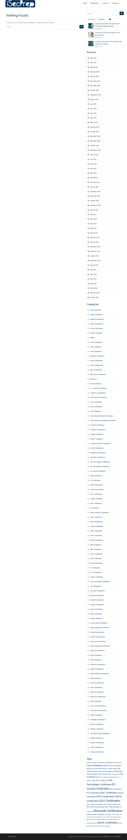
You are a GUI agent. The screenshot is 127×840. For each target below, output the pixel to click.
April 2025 (93, 118)
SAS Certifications (96, 701)
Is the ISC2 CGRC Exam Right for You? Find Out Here (107, 34)
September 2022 (95, 260)
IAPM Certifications (96, 531)
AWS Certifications (96, 370)
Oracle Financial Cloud (97, 637)
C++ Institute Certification (98, 388)
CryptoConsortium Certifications (100, 443)
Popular (91, 19)
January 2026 (94, 76)
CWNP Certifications (96, 448)
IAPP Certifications (96, 535)
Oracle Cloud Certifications (98, 623)
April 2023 (93, 228)
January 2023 (94, 242)
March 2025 (94, 122)
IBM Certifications (96, 545)
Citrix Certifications (96, 407)
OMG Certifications (96, 614)
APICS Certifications (96, 324)
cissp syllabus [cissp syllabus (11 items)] (115, 774)
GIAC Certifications (96, 494)
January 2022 (94, 297)
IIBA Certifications (96, 549)
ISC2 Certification (95, 558)
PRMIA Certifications (96, 669)
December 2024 (95, 136)
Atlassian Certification (97, 356)
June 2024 (93, 164)
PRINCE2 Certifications (97, 664)
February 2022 (94, 293)
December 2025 (95, 81)
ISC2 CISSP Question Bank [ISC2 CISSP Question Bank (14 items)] (95, 807)
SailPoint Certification (97, 692)
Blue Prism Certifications (98, 374)
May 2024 (93, 168)
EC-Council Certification (98, 471)
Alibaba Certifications (97, 319)
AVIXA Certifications (96, 365)
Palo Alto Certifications (97, 650)
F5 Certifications (95, 480)
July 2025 (93, 104)
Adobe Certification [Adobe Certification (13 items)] (92, 762)
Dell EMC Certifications (97, 457)
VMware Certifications (97, 752)
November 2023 (95, 196)
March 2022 (94, 288)
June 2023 (93, 219)
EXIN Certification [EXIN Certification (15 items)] (116, 789)
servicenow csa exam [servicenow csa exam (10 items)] (116, 814)
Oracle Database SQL (97, 632)
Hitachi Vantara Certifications (99, 512)
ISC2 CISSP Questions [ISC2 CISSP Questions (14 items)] (112, 807)
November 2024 (95, 141)
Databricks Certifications (98, 453)
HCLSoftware (94, 508)
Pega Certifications (96, 655)
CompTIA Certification (97, 425)
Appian (92, 337)
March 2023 (94, 233)
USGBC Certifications (97, 743)
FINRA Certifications (96, 485)
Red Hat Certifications (97, 683)
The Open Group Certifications (100, 733)
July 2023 (93, 214)
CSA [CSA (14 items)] (97, 777)
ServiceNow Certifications (98, 710)
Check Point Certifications (98, 397)
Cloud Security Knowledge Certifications (103, 420)
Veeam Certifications (96, 747)
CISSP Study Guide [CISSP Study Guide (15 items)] (104, 774)
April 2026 (93, 62)
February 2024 (94, 182)
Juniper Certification (96, 577)
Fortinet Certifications (97, 489)
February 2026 (94, 72)
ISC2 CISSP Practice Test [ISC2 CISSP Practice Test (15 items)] (112, 804)
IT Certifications (95, 568)
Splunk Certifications (96, 724)
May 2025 (93, 113)
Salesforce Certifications (98, 696)
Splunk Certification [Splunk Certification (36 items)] (107, 822)
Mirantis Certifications (97, 595)
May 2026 (93, 58)
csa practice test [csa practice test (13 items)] (114, 777)
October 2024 (94, 145)
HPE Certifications (96, 517)
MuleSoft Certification (97, 600)
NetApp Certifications (97, 604)
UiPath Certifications (96, 738)
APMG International (96, 328)
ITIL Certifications (95, 572)
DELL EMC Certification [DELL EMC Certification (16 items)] (100, 780)
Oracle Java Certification (98, 641)
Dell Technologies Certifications (100, 462)
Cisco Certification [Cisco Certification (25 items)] (95, 765)
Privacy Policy (12, 836)
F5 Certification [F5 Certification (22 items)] (93, 793)
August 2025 (94, 99)
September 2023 (95, 205)
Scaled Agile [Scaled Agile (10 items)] (108, 814)
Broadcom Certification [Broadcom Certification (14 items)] (106, 762)
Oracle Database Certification (99, 627)
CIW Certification (95, 411)
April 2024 (93, 173)
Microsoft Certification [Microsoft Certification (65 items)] (107, 810)
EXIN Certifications (96, 476)
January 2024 (94, 187)
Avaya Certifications (96, 360)
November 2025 (95, 85)
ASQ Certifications (96, 351)
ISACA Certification (96, 554)
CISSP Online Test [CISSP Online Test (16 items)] (113, 768)
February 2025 (94, 127)
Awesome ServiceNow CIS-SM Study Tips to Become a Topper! (108, 43)
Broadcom (93, 379)
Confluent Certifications (97, 430)
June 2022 (93, 274)
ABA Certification (95, 310)
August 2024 (94, 154)
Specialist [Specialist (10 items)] (94, 823)
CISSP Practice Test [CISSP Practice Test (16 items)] (94, 771)
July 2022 (93, 270)
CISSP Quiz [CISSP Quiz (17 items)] (118, 771)
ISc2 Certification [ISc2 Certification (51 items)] (109, 800)
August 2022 (94, 265)
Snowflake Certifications (98, 719)
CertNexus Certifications (98, 393)
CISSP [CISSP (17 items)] (105, 766)
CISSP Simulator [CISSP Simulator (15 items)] (92, 774)
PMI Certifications (96, 660)
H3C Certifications (96, 503)
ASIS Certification (96, 347)
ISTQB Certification (96, 563)
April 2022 (93, 283)
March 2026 (94, 67)
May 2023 (93, 224)
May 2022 (93, 279)
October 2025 (94, 90)
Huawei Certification (96, 526)
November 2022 (95, 251)
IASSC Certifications (96, 540)
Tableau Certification (96, 729)
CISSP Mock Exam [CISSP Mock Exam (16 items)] (100, 768)
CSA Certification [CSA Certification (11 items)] (103, 777)
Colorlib (105, 836)
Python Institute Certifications (99, 673)
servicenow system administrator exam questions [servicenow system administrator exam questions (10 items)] (99, 817)
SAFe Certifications (96, 687)
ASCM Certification (96, 342)
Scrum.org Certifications (98, 706)
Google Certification (96, 499)
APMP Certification (96, 333)
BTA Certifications (96, 383)
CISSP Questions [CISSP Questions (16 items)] (107, 771)
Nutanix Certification (96, 609)
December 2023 (95, 191)
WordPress (118, 836)
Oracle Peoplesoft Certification (100, 646)
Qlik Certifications (95, 678)
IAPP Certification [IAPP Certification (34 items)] (105, 796)
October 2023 (94, 200)
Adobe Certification (96, 314)
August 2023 (94, 210)
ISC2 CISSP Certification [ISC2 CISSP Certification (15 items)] (95, 804)
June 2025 (93, 108)
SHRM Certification (96, 715)
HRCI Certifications (96, 522)
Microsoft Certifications (97, 591)
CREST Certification (96, 439)
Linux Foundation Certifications (100, 581)
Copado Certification (96, 434)
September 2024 (95, 150)
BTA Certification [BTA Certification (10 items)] (118, 762)
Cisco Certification (96, 402)
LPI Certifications (95, 586)
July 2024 (93, 159)
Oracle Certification (96, 618)
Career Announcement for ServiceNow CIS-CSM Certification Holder (107, 25)
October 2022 (94, 256)
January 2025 (94, 131)
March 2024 (94, 177)
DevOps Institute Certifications (100, 466)
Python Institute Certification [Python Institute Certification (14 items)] (96, 814)
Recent (102, 19)
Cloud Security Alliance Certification (101, 416)
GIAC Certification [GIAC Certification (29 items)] (108, 793)
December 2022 (95, 247)
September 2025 (95, 95)
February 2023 (94, 237)
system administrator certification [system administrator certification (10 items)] (102, 826)
